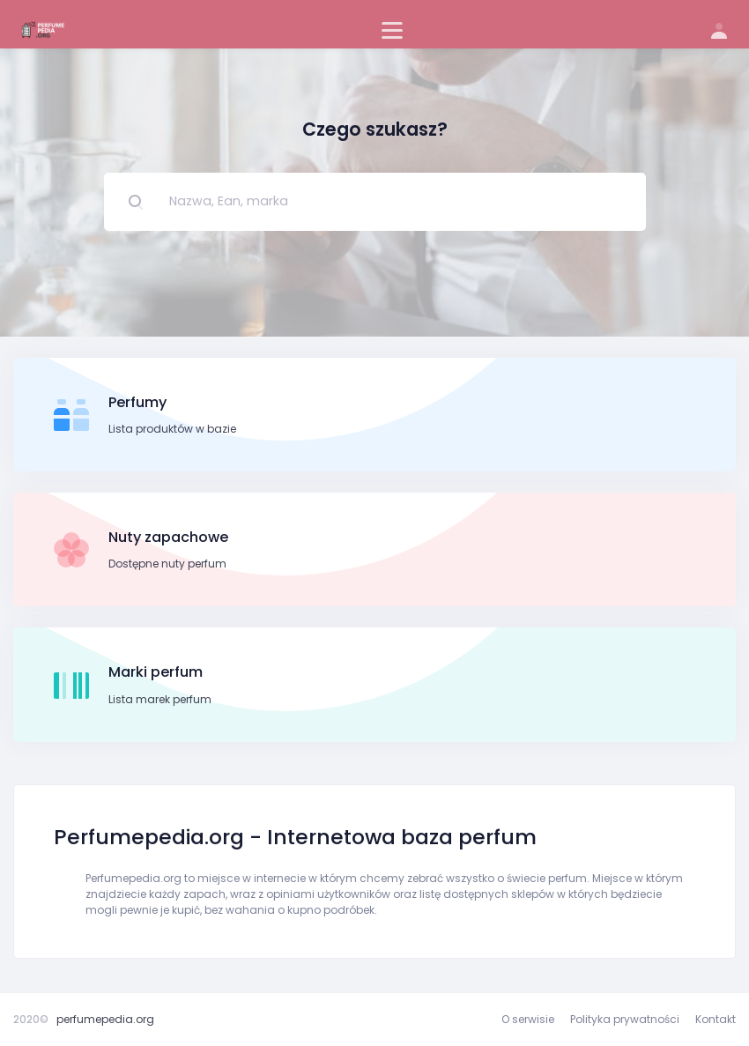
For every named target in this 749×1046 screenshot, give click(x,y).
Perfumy (137, 402)
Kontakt (715, 1019)
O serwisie (527, 1019)
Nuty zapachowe (168, 537)
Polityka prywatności (624, 1019)
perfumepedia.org (105, 1019)
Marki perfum (155, 672)
